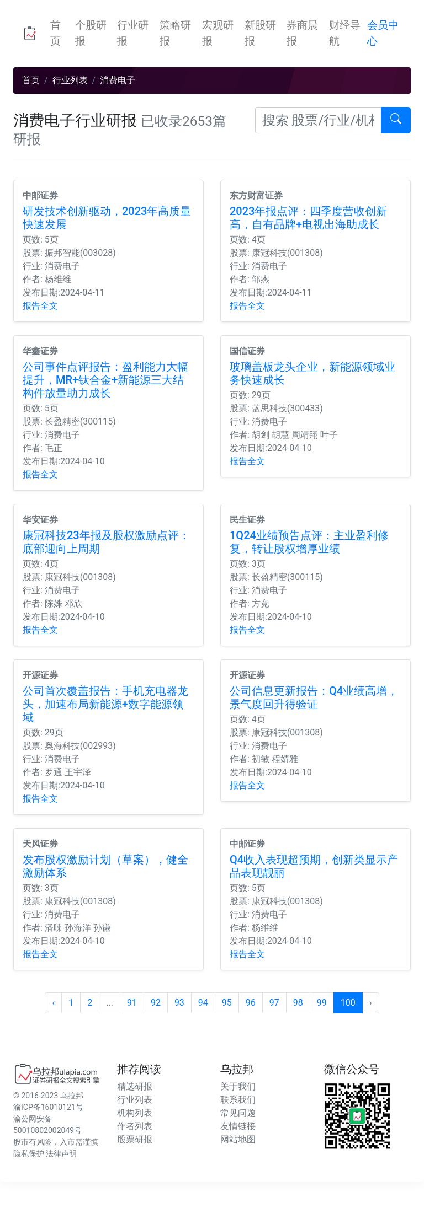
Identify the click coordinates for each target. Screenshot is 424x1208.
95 (227, 1002)
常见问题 (238, 1113)
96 (251, 1002)
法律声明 (61, 1153)
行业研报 (133, 33)
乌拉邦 (71, 1095)
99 (322, 1002)
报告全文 (40, 305)
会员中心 (383, 33)
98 (298, 1002)
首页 (60, 33)
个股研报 (91, 33)
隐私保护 (28, 1153)
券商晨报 (302, 33)
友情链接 (238, 1126)
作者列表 (134, 1126)
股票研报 (134, 1139)
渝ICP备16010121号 (48, 1107)
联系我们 (238, 1099)
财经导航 (345, 33)
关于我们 (238, 1086)
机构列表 (134, 1113)
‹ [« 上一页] (53, 1002)
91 (132, 1002)
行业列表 (70, 80)
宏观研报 (218, 33)
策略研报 (175, 33)
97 (274, 1002)
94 (203, 1002)
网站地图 (238, 1139)
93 (179, 1002)
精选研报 (134, 1086)
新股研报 (260, 33)
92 (156, 1002)
